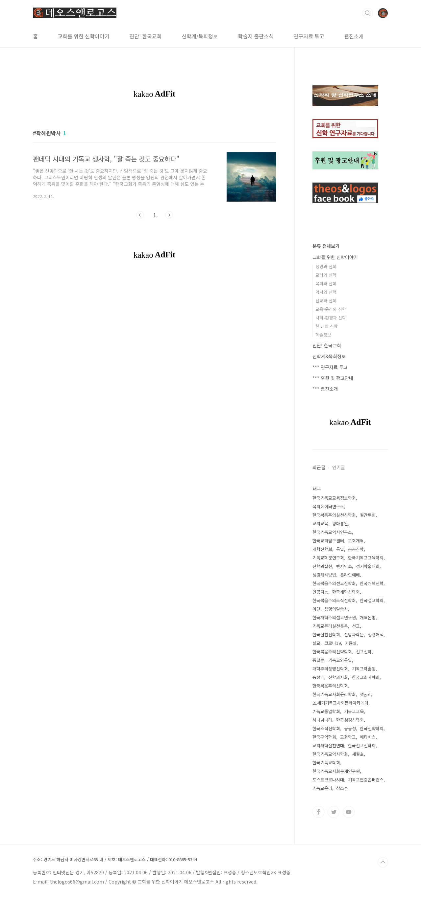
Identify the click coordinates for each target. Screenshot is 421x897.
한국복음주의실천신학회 (334, 515)
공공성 (350, 728)
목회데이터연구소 (328, 506)
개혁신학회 (322, 549)
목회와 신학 (325, 283)
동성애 (318, 677)
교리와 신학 (325, 275)
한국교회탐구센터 (328, 540)
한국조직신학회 (326, 728)
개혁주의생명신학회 (330, 669)
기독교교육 (354, 711)
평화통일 (340, 523)
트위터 (333, 812)
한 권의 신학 (326, 326)
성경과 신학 (325, 266)
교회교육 (320, 523)
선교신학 (364, 651)
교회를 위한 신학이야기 (84, 36)
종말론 (318, 660)
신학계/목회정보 (200, 36)
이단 (316, 609)
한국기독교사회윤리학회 (334, 694)
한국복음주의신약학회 (332, 651)
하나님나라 (322, 720)
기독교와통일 (340, 660)
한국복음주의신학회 (330, 686)
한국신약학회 (372, 728)
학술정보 (323, 335)
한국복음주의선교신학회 (334, 583)
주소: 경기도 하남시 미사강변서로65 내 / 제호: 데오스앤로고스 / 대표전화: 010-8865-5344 (115, 859)
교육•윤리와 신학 (330, 309)
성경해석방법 (324, 575)
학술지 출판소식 (256, 36)
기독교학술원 (364, 669)
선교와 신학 (325, 300)
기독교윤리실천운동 (330, 626)
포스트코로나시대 (328, 780)
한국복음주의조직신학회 (334, 600)
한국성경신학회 (350, 720)
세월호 (358, 754)
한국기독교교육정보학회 (334, 498)
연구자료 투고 (308, 36)
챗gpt (365, 694)
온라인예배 (350, 575)
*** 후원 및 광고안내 (332, 378)
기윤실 (351, 643)
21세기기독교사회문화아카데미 (340, 703)
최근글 (318, 467)
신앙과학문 (354, 634)
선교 (356, 626)
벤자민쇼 (344, 566)
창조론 (342, 788)
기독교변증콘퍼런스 (366, 780)
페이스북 (318, 812)
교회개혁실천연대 (328, 745)
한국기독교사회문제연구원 (336, 771)
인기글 (338, 467)
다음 (169, 215)
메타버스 (368, 737)
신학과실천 (322, 566)
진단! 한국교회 (145, 36)
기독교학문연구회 (328, 558)
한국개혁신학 (372, 583)
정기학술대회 (368, 566)
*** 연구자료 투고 (330, 367)
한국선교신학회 (362, 745)
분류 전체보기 (325, 246)
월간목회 (368, 515)
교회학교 (348, 737)
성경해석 (376, 634)
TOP (383, 862)
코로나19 (332, 643)
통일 (340, 549)
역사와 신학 (325, 292)
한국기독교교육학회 (366, 558)
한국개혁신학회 (346, 592)
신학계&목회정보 (329, 356)
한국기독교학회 (326, 762)
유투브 (349, 812)
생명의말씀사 (336, 609)
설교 (316, 643)
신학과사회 (338, 677)
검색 (368, 13)
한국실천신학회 (326, 634)
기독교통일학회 (326, 711)
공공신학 (356, 549)
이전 (140, 215)
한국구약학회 (324, 737)
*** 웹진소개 (325, 388)
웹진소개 (354, 36)
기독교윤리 (322, 788)
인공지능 (320, 592)
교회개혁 (356, 540)
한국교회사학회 (366, 677)
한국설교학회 (372, 600)
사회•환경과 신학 (330, 318)
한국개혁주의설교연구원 (334, 617)
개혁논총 (368, 617)
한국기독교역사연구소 (332, 532)
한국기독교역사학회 (330, 754)
